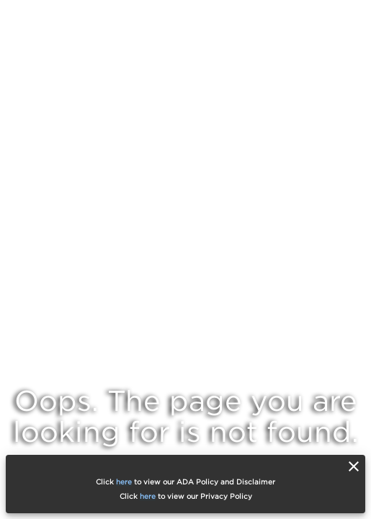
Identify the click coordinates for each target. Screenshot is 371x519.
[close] (353, 466)
